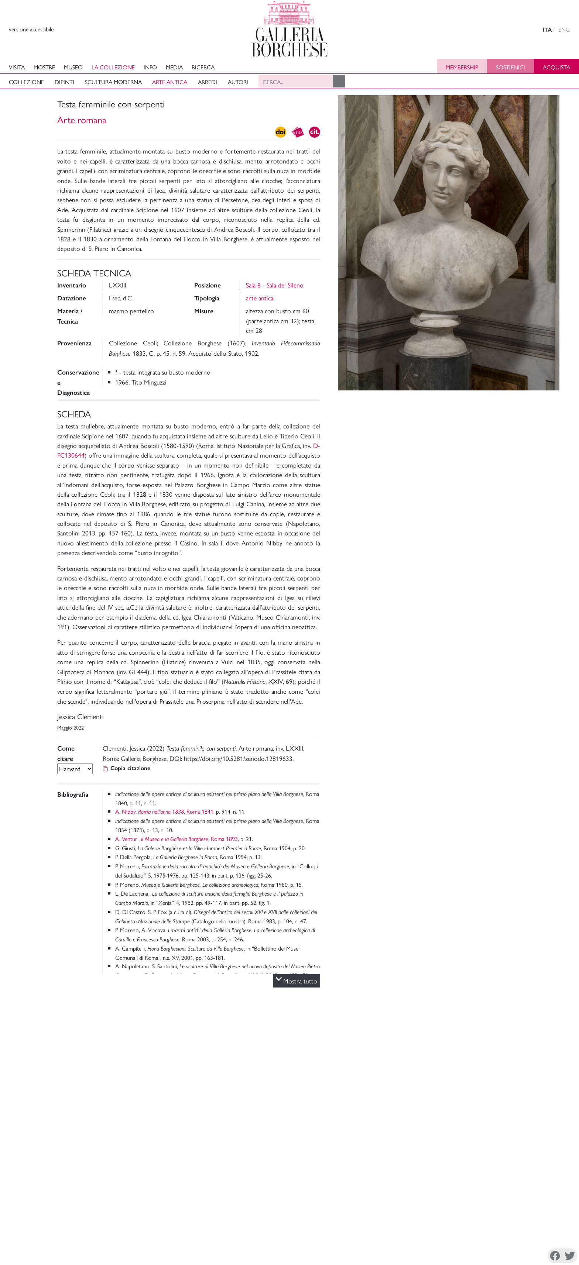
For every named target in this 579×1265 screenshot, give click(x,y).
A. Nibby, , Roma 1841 (164, 811)
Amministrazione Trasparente (531, 1210)
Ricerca (203, 67)
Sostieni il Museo (516, 1219)
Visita (17, 67)
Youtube (492, 1256)
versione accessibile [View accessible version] (31, 29)
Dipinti (64, 81)
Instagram (437, 1256)
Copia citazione (126, 768)
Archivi (461, 1228)
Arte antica (169, 81)
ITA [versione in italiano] (547, 29)
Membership (462, 67)
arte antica (259, 297)
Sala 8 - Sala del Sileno (275, 284)
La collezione (113, 67)
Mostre (44, 67)
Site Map (506, 1228)
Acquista (556, 67)
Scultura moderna (113, 81)
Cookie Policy (58, 1255)
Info (150, 67)
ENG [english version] (564, 29)
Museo (73, 67)
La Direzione (468, 1210)
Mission (462, 1219)
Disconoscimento (100, 1255)
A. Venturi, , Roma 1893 (176, 838)
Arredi (207, 81)
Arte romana (81, 119)
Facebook (400, 1256)
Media (174, 67)
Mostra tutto (296, 981)
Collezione (26, 81)
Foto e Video (548, 398)
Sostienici (510, 67)
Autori (238, 81)
